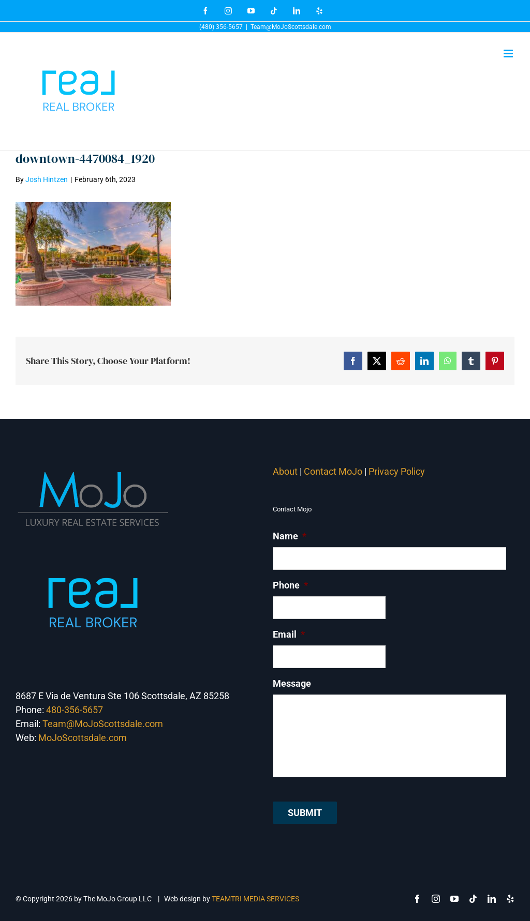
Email (289, 634)
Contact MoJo (333, 471)
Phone (290, 585)
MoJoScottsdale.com (82, 737)
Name (289, 536)
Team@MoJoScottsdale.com (291, 27)
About (285, 471)
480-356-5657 (74, 709)
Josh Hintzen (46, 179)
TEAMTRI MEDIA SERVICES (255, 899)
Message (292, 683)
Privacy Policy (398, 471)
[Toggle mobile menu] (509, 53)
